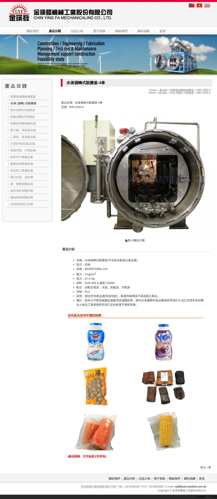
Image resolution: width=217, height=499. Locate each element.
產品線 (163, 90)
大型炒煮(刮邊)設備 (22, 143)
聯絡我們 (121, 31)
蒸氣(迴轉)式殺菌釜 (22, 116)
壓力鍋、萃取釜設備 (23, 130)
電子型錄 (99, 31)
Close (213, 496)
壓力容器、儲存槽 (21, 177)
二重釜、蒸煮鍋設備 (23, 137)
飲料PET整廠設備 (21, 157)
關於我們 (33, 31)
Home (152, 90)
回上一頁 (206, 467)
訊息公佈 (77, 31)
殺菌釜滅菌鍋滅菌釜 (182, 90)
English (201, 496)
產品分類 (55, 31)
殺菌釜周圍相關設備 (23, 123)
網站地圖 (143, 31)
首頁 (162, 31)
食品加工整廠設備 (21, 170)
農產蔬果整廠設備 (21, 163)
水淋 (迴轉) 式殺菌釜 (182, 92)
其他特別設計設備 (21, 204)
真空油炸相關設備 (21, 190)
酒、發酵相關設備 (21, 184)
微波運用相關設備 (21, 197)
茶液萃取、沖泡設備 (23, 150)
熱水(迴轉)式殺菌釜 (22, 110)
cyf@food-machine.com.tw (190, 486)
